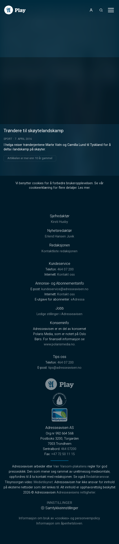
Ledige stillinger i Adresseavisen (59, 314)
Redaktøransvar (97, 477)
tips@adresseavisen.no (65, 368)
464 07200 (68, 449)
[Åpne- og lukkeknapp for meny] (110, 10)
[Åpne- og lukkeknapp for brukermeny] (91, 10)
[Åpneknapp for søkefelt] (101, 10)
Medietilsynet (43, 482)
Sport (8, 138)
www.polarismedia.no (59, 344)
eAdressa (77, 299)
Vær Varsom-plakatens (70, 466)
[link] (15, 10)
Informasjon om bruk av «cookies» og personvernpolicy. (59, 518)
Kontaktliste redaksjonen (59, 251)
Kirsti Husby (59, 222)
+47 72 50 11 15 (63, 454)
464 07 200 (65, 269)
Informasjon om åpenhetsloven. (59, 523)
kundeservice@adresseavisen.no (64, 289)
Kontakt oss (66, 274)
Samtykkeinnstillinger (59, 508)
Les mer (84, 188)
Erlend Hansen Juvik (59, 236)
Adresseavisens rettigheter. (76, 492)
